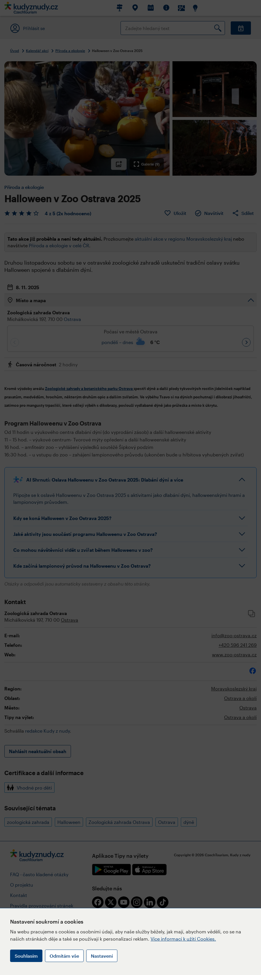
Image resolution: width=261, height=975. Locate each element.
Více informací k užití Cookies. (183, 938)
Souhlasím (26, 956)
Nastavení (102, 956)
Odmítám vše (64, 956)
